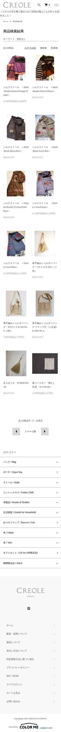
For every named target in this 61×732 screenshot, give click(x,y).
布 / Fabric (8, 532)
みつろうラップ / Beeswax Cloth (19, 522)
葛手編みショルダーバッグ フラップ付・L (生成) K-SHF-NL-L (44, 327)
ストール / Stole (11, 482)
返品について (13, 642)
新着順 (54, 48)
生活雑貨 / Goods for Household (19, 512)
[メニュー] (56, 5)
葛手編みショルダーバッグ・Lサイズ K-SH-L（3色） (44, 267)
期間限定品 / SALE (12, 563)
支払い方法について (17, 651)
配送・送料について (17, 634)
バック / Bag (9, 462)
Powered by (30, 726)
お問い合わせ (13, 701)
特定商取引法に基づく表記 (20, 659)
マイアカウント (14, 684)
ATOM (15, 676)
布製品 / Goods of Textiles (16, 502)
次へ (45, 431)
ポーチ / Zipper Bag (12, 472)
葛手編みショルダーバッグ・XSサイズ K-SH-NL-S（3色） (15, 327)
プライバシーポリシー (18, 667)
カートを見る (13, 693)
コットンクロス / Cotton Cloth (18, 492)
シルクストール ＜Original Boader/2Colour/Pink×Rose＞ (16, 207)
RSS (9, 676)
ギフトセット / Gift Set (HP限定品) (20, 553)
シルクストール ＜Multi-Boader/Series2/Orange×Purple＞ (16, 91)
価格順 (43, 48)
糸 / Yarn (7, 542)
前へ (16, 431)
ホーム (5, 21)
